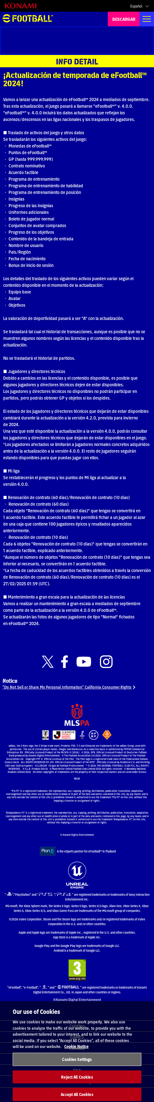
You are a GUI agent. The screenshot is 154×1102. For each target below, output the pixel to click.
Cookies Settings (77, 1062)
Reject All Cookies (77, 1080)
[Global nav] (146, 19)
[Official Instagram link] (106, 661)
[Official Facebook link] (64, 661)
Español (136, 6)
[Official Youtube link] (84, 661)
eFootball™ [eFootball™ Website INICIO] (28, 19)
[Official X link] (48, 662)
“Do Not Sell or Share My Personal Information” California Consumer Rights (67, 687)
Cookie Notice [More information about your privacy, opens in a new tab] (76, 1049)
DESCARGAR (123, 19)
